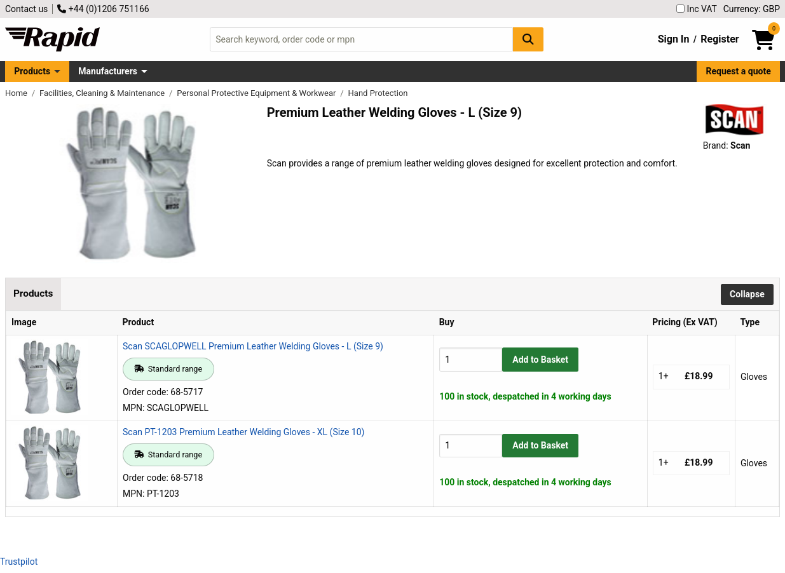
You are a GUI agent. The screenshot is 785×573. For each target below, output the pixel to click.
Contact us (26, 9)
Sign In (674, 39)
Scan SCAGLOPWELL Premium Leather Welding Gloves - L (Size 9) (253, 346)
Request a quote (738, 71)
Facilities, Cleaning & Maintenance (103, 93)
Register (719, 39)
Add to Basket (540, 359)
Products (32, 71)
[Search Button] (528, 39)
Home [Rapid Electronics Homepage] (17, 93)
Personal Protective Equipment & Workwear (257, 93)
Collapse (747, 294)
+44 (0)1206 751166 (103, 9)
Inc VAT (696, 8)
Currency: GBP (751, 8)
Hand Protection (378, 93)
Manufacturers (107, 71)
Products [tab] (33, 293)
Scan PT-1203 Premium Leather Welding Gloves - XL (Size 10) (243, 432)
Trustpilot (19, 561)
